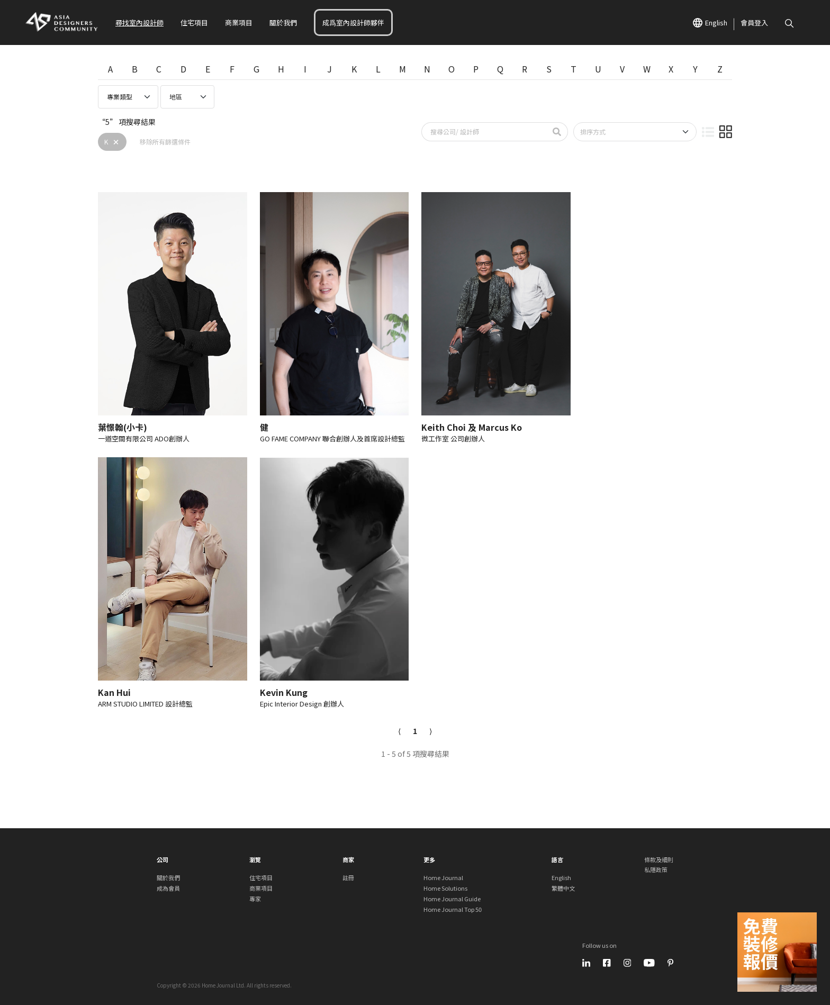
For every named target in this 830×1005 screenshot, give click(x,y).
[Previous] (399, 731)
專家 (255, 898)
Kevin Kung (284, 692)
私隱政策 (655, 869)
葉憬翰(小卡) (122, 427)
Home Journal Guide (452, 898)
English (710, 22)
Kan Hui (114, 692)
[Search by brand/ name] (484, 131)
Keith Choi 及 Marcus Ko (471, 427)
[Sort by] (635, 131)
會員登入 (754, 22)
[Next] (430, 731)
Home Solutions (445, 888)
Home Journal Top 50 (452, 909)
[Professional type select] (128, 96)
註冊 (348, 877)
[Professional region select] (187, 96)
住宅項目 (194, 22)
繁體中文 (563, 888)
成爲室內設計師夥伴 (353, 22)
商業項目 (238, 22)
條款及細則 (658, 859)
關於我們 (283, 22)
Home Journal (443, 877)
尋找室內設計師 (139, 22)
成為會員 (168, 888)
